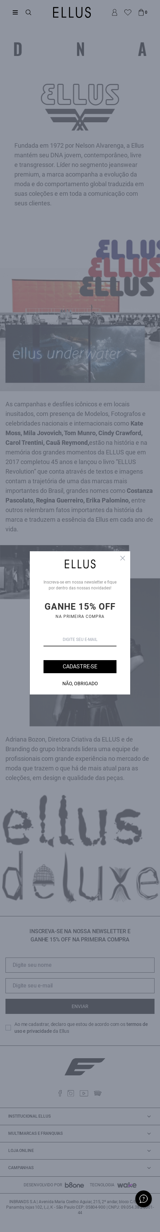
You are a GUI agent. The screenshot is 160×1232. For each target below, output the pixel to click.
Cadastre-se (80, 666)
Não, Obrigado (80, 683)
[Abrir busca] (28, 12)
